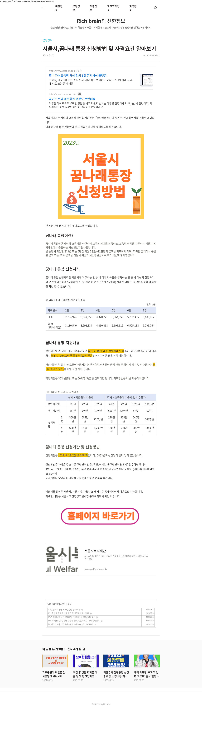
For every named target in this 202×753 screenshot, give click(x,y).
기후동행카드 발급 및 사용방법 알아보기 (64, 654)
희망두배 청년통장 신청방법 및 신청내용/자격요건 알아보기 (71, 662)
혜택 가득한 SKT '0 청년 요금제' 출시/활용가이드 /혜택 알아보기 (74, 665)
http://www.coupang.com (62, 94)
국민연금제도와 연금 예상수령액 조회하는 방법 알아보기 (70, 669)
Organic (106, 749)
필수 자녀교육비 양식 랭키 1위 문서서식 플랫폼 (78, 76)
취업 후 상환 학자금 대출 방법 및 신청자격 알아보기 (68, 658)
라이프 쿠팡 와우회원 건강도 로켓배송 (72, 99)
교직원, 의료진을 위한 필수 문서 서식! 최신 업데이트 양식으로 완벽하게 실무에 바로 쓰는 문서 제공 (90, 81)
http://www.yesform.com (62, 70)
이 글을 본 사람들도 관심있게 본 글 (63, 694)
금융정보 (47, 40)
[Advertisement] (101, 507)
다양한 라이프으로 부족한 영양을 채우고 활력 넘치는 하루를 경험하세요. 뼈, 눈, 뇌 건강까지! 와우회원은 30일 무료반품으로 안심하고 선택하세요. (100, 105)
